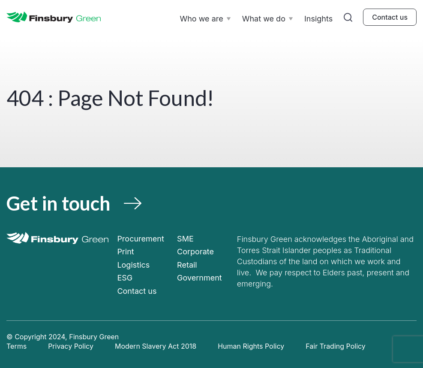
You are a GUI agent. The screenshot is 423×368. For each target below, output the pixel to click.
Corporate (195, 251)
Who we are (201, 18)
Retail (187, 264)
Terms (16, 346)
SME (185, 238)
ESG (124, 277)
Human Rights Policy (251, 346)
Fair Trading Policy (336, 346)
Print (125, 251)
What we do (263, 18)
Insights (318, 18)
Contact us (390, 17)
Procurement (140, 238)
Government (199, 277)
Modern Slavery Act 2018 (155, 346)
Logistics (133, 264)
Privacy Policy (70, 346)
